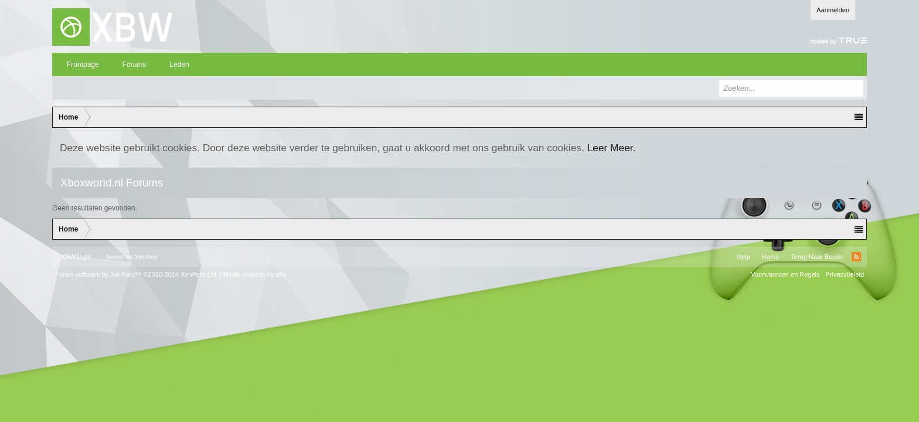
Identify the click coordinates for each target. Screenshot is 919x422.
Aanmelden (832, 9)
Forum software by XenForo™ (136, 274)
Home (770, 256)
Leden (179, 64)
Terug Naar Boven (817, 256)
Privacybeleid (845, 274)
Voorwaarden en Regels (785, 274)
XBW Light (76, 256)
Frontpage (83, 64)
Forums (134, 64)
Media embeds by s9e (255, 274)
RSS (856, 256)
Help (743, 256)
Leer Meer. (611, 148)
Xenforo (145, 256)
